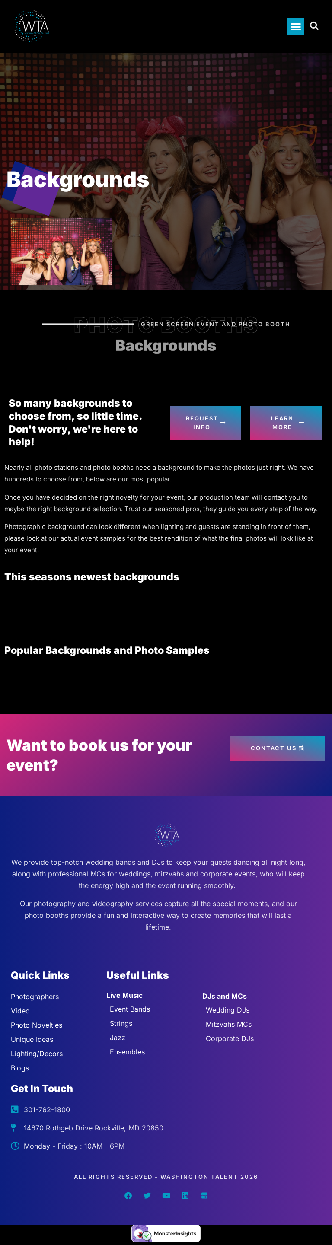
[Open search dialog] (314, 26)
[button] (295, 26)
